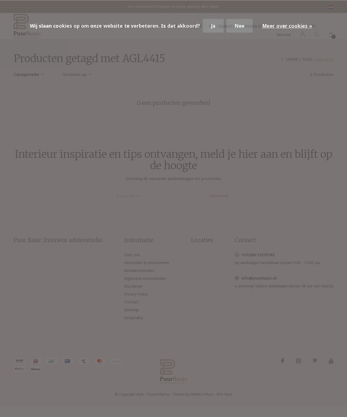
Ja (213, 26)
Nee (239, 26)
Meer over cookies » (287, 26)
